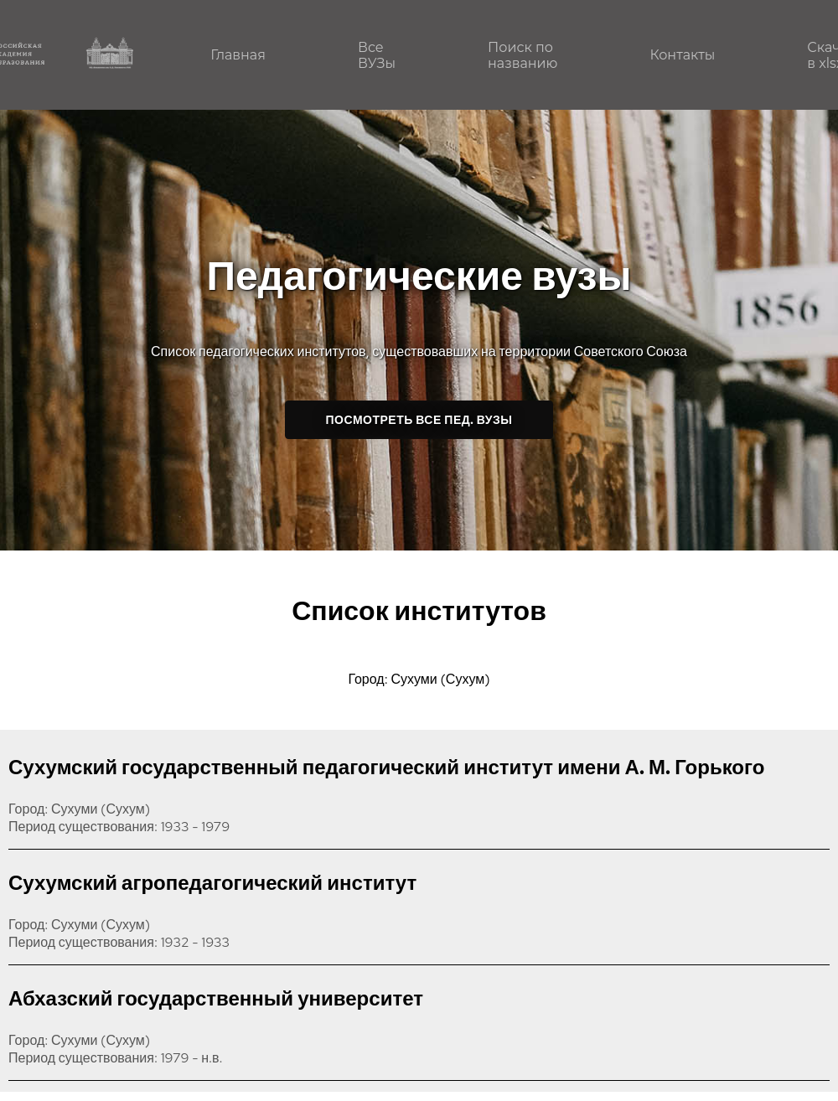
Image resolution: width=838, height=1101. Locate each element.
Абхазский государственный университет (215, 998)
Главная (238, 55)
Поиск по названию (522, 55)
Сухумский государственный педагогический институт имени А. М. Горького (386, 767)
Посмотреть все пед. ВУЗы (419, 419)
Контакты (682, 55)
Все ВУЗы (377, 55)
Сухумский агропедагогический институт (212, 883)
